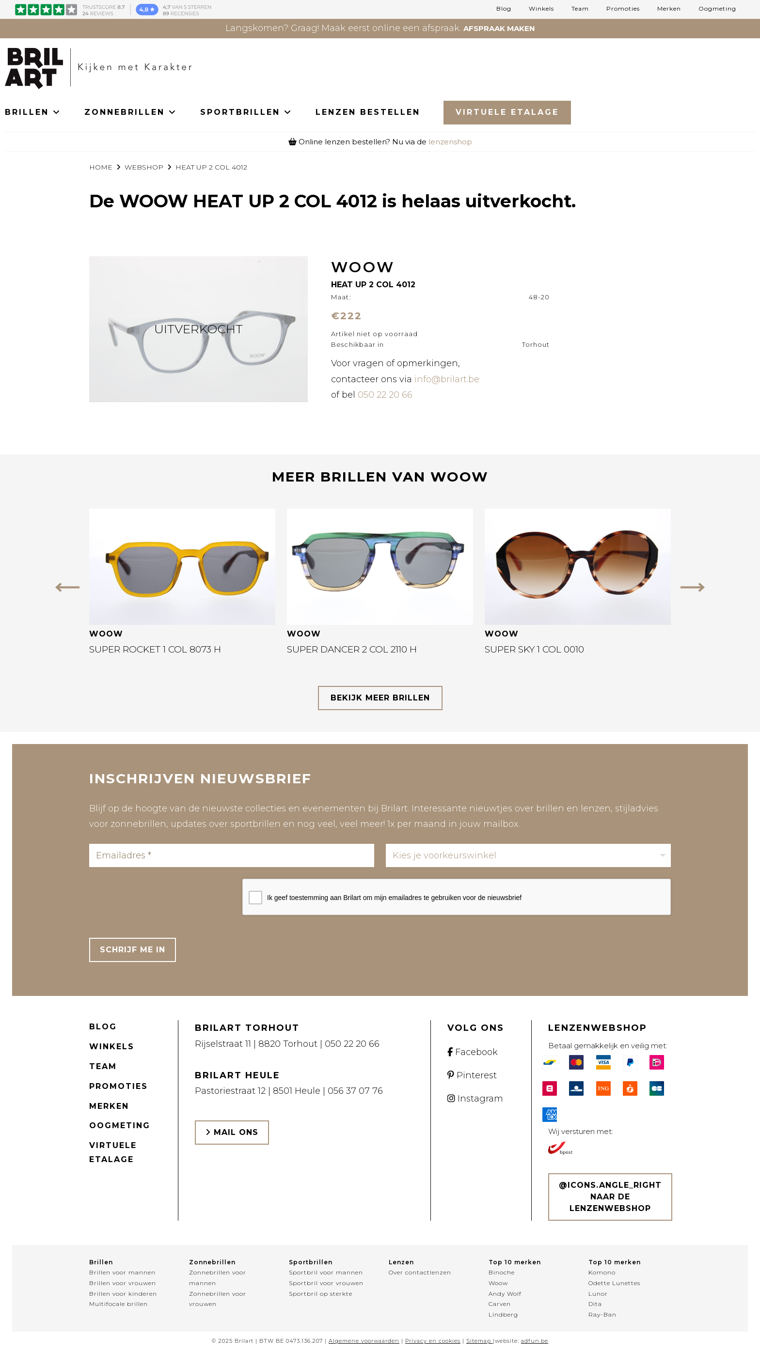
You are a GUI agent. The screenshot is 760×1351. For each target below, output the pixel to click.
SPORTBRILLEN (246, 112)
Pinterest (472, 1075)
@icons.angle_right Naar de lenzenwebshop (610, 1196)
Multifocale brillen (118, 1303)
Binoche (502, 1272)
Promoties (623, 9)
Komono (602, 1272)
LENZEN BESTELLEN (368, 112)
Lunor (598, 1293)
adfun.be (534, 1340)
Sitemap (478, 1340)
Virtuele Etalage (507, 112)
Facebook (472, 1052)
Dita (595, 1303)
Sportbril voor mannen (326, 1272)
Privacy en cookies (432, 1340)
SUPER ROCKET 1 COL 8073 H (155, 649)
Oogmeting (717, 9)
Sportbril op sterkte (320, 1293)
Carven (500, 1303)
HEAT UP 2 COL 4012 (211, 167)
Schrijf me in (132, 949)
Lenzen (401, 1262)
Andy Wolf (505, 1293)
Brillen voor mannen (122, 1272)
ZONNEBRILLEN (130, 112)
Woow (498, 1283)
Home (100, 167)
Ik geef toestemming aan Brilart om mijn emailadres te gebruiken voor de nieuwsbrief (394, 897)
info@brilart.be (446, 379)
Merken (669, 9)
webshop (144, 167)
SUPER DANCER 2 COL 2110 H (352, 649)
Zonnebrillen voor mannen (217, 1278)
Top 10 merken (515, 1262)
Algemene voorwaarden (364, 1340)
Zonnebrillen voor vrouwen (217, 1299)
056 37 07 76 (355, 1091)
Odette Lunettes (614, 1283)
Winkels (541, 9)
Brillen (101, 1262)
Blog (503, 9)
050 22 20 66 (385, 394)
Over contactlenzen (420, 1272)
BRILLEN (33, 112)
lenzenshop (450, 141)
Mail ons (232, 1132)
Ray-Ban (602, 1314)
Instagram (475, 1098)
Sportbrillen (310, 1262)
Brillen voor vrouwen (122, 1283)
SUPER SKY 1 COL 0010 (534, 649)
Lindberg (503, 1314)
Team (580, 9)
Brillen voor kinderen (123, 1293)
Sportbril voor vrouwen (326, 1283)
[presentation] (163, 897)
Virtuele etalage (113, 1152)
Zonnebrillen (212, 1262)
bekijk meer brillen (380, 697)
